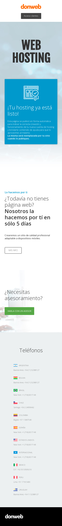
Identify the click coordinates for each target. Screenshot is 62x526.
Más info (13, 250)
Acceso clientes (31, 15)
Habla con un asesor (19, 311)
